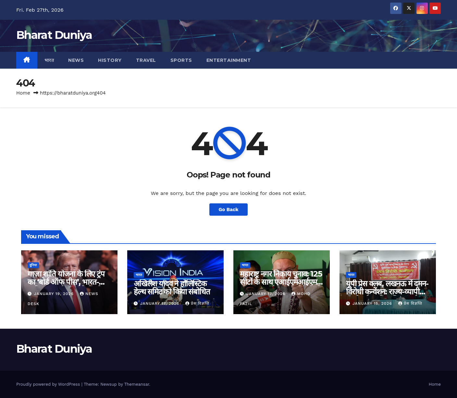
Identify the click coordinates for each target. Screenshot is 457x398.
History (110, 60)
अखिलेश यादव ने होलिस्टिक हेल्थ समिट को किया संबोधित (172, 287)
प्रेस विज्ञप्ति (197, 303)
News (76, 60)
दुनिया (33, 265)
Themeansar (136, 384)
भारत (49, 60)
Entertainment (228, 60)
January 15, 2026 (373, 303)
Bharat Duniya (54, 35)
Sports (181, 60)
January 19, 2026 (54, 293)
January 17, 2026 (160, 303)
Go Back (228, 209)
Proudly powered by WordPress (48, 384)
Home (23, 93)
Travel (146, 60)
